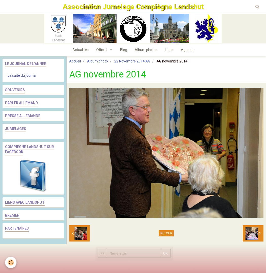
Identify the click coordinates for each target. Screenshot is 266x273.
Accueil (75, 61)
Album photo (97, 61)
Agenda (187, 50)
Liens (169, 50)
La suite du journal (22, 75)
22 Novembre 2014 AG (132, 61)
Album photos (146, 50)
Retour (166, 233)
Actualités (80, 50)
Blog (123, 50)
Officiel (102, 50)
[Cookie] (10, 262)
